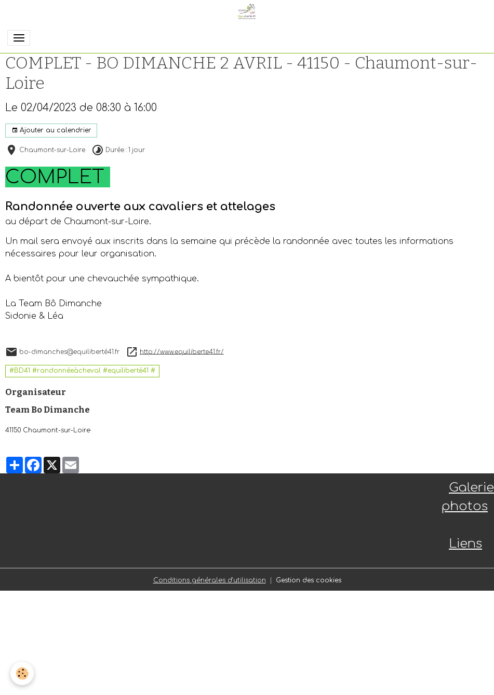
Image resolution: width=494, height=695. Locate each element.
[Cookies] (22, 673)
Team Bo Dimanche (47, 409)
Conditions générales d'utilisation (209, 580)
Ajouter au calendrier (51, 130)
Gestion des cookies (308, 580)
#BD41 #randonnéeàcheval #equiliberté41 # (82, 370)
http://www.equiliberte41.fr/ (182, 351)
